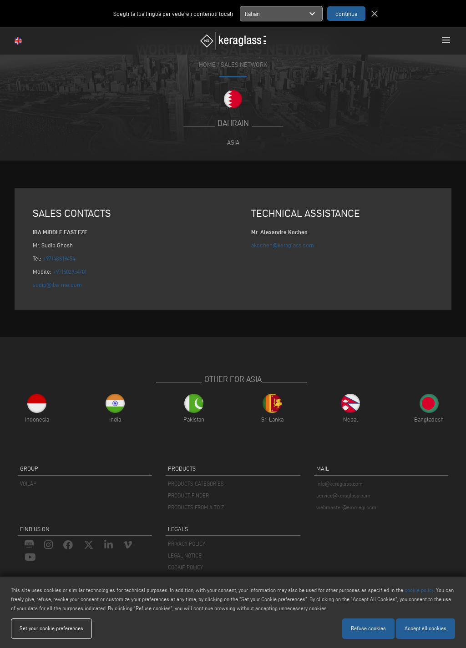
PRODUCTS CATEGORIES (196, 484)
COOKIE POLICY (185, 567)
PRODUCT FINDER (188, 495)
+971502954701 (69, 271)
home (207, 64)
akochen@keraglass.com (282, 245)
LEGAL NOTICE (185, 555)
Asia (233, 142)
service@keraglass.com (343, 495)
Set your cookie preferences (51, 628)
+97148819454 (59, 258)
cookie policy (419, 590)
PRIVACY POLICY (186, 544)
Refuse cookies (368, 628)
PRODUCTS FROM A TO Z (196, 507)
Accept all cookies (425, 628)
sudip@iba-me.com (57, 284)
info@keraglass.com (339, 484)
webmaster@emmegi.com (346, 507)
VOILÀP (28, 484)
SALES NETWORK (244, 64)
